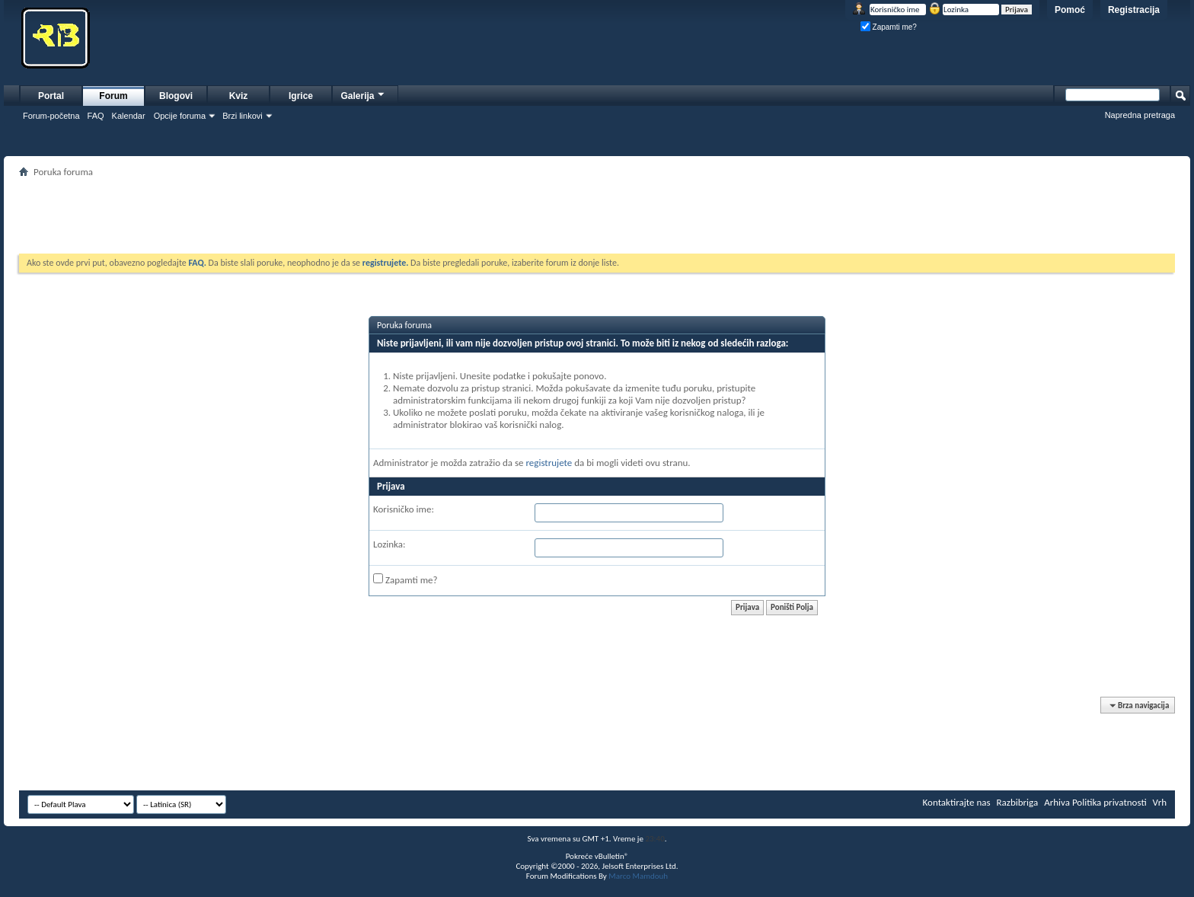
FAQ (96, 115)
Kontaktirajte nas (957, 802)
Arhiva (1057, 802)
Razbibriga (1018, 802)
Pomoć (1070, 10)
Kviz (238, 96)
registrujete (548, 462)
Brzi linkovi (242, 115)
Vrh (1160, 802)
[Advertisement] (597, 215)
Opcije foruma (180, 115)
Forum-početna (51, 115)
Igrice (301, 96)
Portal (51, 96)
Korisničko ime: (403, 509)
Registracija (1134, 10)
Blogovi (176, 96)
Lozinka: (389, 544)
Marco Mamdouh (638, 876)
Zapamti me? (888, 27)
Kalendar (128, 115)
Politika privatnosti (1109, 802)
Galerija (363, 94)
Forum (113, 96)
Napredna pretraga (1140, 115)
